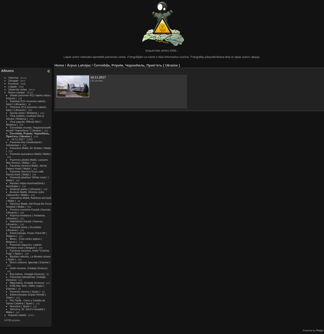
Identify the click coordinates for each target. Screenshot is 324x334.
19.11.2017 (18, 139)
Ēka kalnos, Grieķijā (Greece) (27, 273)
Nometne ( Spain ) (20, 306)
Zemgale (13, 80)
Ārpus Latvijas (16, 92)
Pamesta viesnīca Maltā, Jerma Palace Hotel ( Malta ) (26, 167)
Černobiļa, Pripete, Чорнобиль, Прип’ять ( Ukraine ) (28, 135)
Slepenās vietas (17, 89)
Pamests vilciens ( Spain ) (25, 291)
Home (59, 65)
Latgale (12, 86)
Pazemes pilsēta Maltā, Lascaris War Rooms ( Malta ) (27, 161)
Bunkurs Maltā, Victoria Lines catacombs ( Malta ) (25, 193)
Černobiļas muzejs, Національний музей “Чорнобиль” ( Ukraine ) (28, 129)
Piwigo (319, 330)
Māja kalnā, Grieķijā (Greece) (27, 282)
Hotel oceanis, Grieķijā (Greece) (28, 268)
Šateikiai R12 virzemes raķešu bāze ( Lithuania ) (25, 102)
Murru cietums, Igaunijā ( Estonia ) (30, 262)
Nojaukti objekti (17, 314)
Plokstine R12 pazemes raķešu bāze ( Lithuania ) (26, 108)
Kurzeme (13, 83)
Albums (7, 71)
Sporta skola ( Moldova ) (24, 112)
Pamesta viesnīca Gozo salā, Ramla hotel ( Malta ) (25, 173)
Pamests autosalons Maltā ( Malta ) (30, 153)
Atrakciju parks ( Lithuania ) (26, 189)
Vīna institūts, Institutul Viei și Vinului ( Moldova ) (25, 117)
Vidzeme (13, 77)
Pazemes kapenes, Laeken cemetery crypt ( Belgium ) (24, 246)
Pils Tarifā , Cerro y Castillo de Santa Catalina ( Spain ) (25, 302)
